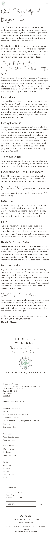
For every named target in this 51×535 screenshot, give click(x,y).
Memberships (8, 449)
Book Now (12, 487)
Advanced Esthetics (11, 418)
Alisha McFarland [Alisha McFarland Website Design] (30, 532)
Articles (6, 472)
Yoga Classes (8, 434)
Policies (6, 478)
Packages (7, 452)
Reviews (6, 468)
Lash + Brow (8, 424)
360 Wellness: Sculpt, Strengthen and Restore (21, 421)
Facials (5, 411)
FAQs (5, 462)
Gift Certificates (9, 446)
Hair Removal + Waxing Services (15, 415)
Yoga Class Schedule (11, 437)
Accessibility (17, 519)
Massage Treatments (11, 408)
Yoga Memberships (10, 440)
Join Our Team (9, 475)
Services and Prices (10, 455)
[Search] (41, 504)
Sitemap (35, 519)
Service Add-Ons (9, 427)
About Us (7, 465)
